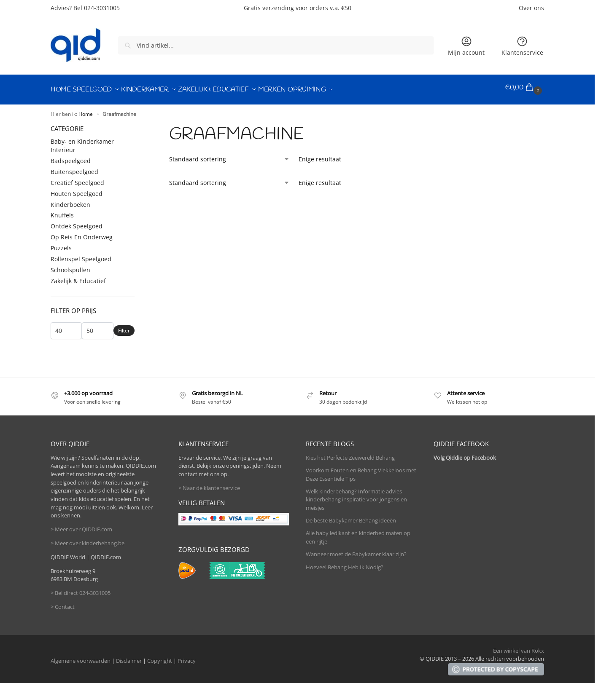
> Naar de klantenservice (209, 483)
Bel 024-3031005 (96, 8)
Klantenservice (522, 45)
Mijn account (466, 45)
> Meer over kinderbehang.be (87, 539)
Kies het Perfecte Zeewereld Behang (350, 453)
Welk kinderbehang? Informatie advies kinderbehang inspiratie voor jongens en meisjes (356, 495)
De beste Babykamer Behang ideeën (351, 516)
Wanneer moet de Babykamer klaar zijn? (356, 550)
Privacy (187, 656)
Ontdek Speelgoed (76, 222)
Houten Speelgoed (76, 189)
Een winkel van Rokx (518, 646)
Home (85, 109)
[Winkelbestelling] (229, 154)
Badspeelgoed (71, 157)
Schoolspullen (70, 266)
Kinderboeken (70, 200)
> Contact (63, 602)
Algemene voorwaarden (80, 656)
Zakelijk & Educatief (78, 277)
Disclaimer (129, 656)
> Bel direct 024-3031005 (80, 588)
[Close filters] (137, 124)
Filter (124, 326)
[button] (524, 87)
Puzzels (61, 244)
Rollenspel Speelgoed (81, 255)
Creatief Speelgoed (77, 178)
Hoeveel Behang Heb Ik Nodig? (344, 563)
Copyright (159, 656)
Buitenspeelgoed (74, 167)
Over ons (531, 8)
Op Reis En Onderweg (82, 233)
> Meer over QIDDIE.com (81, 525)
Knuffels (62, 211)
